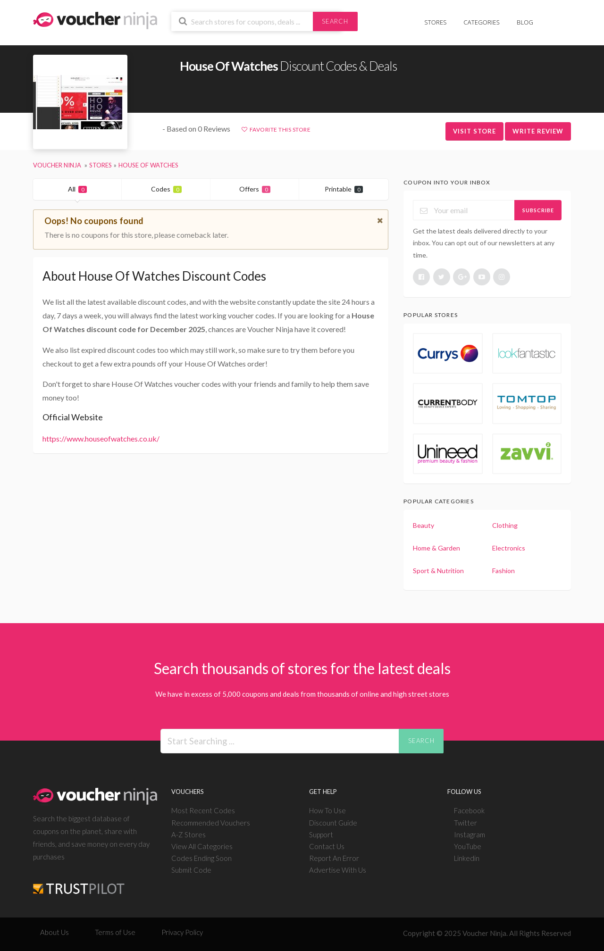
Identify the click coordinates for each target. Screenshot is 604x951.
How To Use (327, 810)
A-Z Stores (188, 834)
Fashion (503, 571)
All (77, 189)
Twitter (465, 822)
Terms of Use (115, 932)
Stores (436, 22)
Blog (525, 22)
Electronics (508, 548)
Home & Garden (436, 548)
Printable (344, 189)
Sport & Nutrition (438, 571)
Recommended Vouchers (210, 822)
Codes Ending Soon (201, 858)
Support (321, 834)
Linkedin (466, 858)
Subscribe (538, 210)
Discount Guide (333, 822)
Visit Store (474, 131)
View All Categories (202, 846)
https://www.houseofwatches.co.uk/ (100, 438)
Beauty (423, 525)
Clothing (505, 525)
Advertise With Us (337, 870)
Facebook (469, 810)
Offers (254, 189)
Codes (166, 189)
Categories (482, 22)
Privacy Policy (182, 932)
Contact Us (326, 846)
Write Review (537, 131)
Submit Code (191, 870)
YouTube (467, 846)
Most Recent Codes (203, 810)
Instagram (469, 834)
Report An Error (334, 858)
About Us (54, 932)
